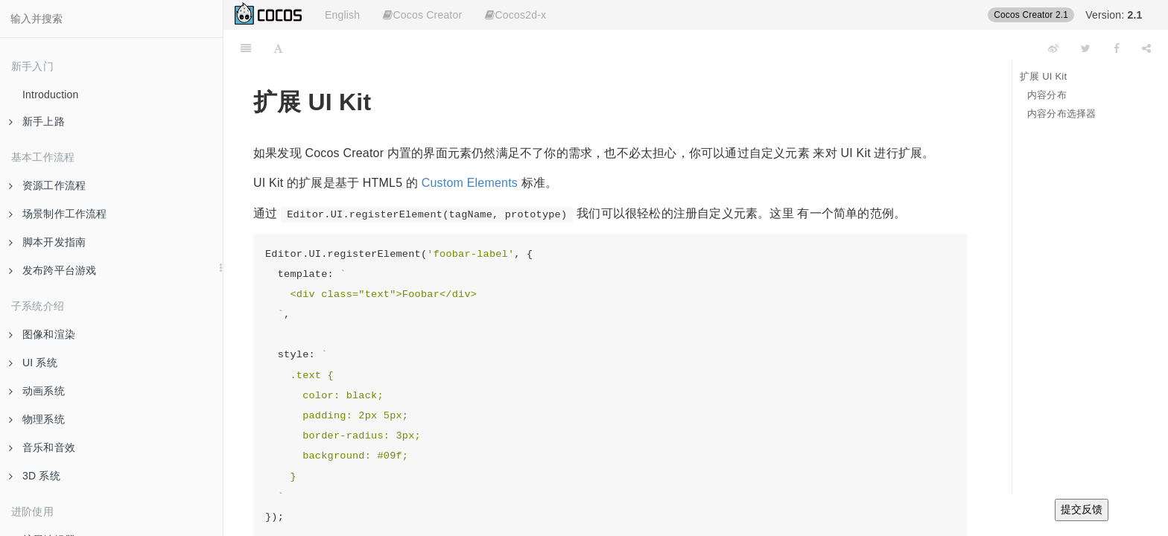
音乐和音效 (42, 447)
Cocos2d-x (515, 15)
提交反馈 (1081, 509)
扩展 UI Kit (1043, 76)
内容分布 (1047, 94)
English (342, 15)
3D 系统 (34, 476)
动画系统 (37, 391)
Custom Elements (470, 182)
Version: (1113, 15)
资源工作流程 (47, 185)
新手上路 (37, 121)
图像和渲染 (42, 334)
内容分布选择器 (1061, 113)
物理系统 (37, 419)
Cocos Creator (422, 15)
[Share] (1146, 48)
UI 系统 (33, 362)
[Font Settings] (278, 48)
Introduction (50, 94)
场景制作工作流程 (58, 214)
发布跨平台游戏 (52, 270)
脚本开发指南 (47, 242)
